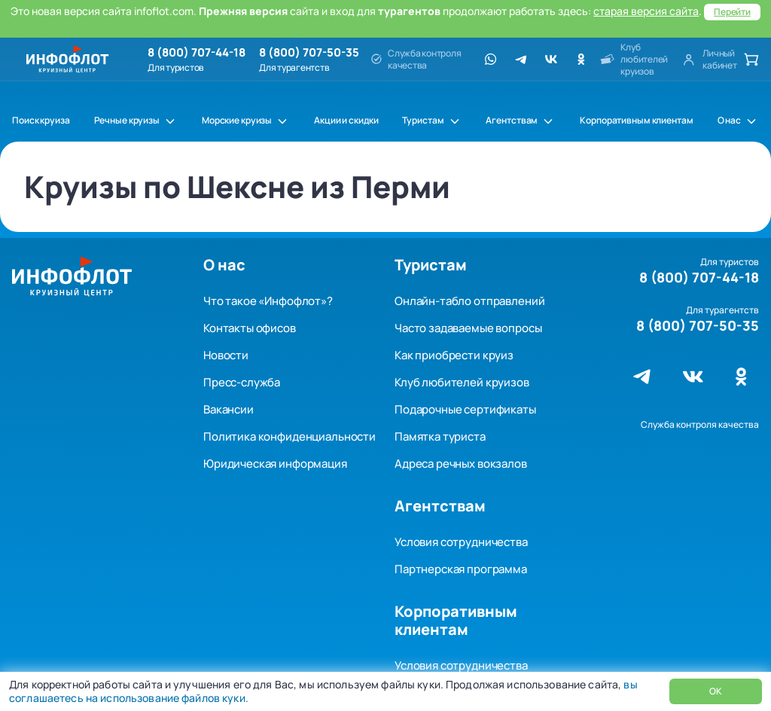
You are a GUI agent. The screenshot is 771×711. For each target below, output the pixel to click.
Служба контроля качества (700, 424)
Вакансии (228, 409)
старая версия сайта (646, 11)
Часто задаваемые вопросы (468, 328)
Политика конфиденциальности (289, 436)
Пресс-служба (241, 382)
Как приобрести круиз (454, 355)
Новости (225, 355)
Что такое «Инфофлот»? (268, 301)
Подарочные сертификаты (465, 409)
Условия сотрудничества (461, 542)
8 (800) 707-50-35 (309, 52)
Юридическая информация (275, 463)
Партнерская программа (461, 569)
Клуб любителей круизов (462, 382)
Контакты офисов (249, 328)
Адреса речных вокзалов (461, 463)
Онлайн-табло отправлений (469, 301)
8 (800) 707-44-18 (196, 52)
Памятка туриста (440, 436)
